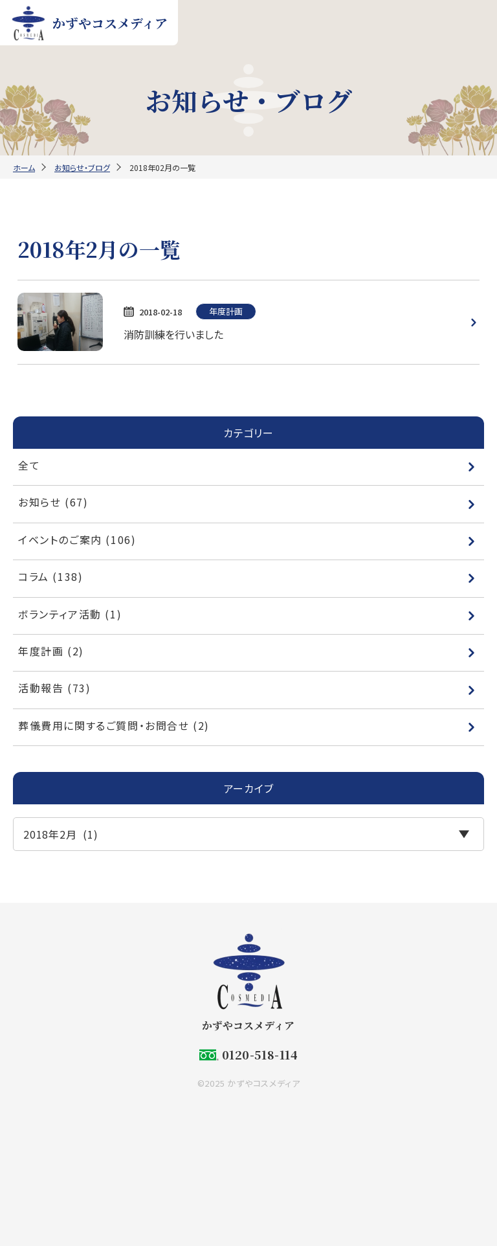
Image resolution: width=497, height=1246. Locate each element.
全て (247, 465)
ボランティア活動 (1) (247, 614)
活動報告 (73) (247, 688)
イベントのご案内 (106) (247, 539)
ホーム (24, 167)
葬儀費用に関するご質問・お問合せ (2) (247, 725)
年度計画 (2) (247, 651)
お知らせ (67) (247, 502)
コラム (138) (247, 576)
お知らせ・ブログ (82, 167)
